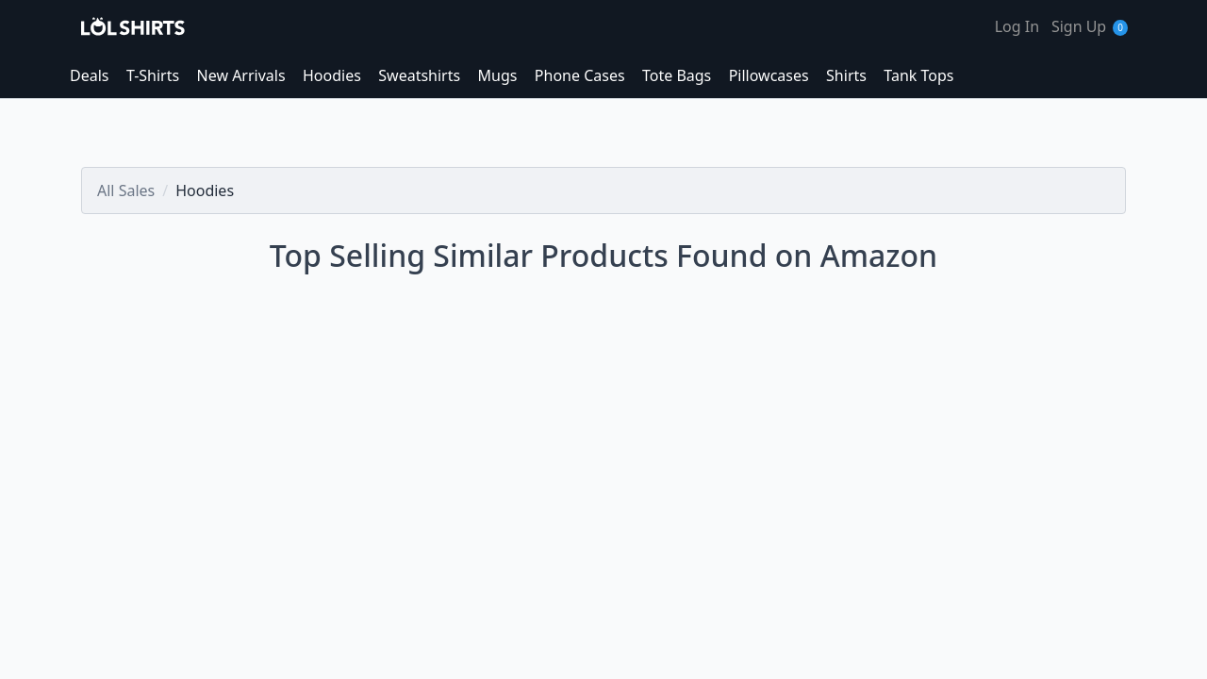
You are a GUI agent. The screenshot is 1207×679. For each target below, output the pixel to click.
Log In (1017, 26)
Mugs (498, 75)
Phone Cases (580, 75)
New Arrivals (241, 75)
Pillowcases (769, 75)
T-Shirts (152, 75)
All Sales (126, 190)
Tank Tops (918, 75)
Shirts (846, 75)
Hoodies (332, 75)
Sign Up (1078, 26)
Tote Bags (676, 75)
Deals (89, 75)
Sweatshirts (419, 75)
